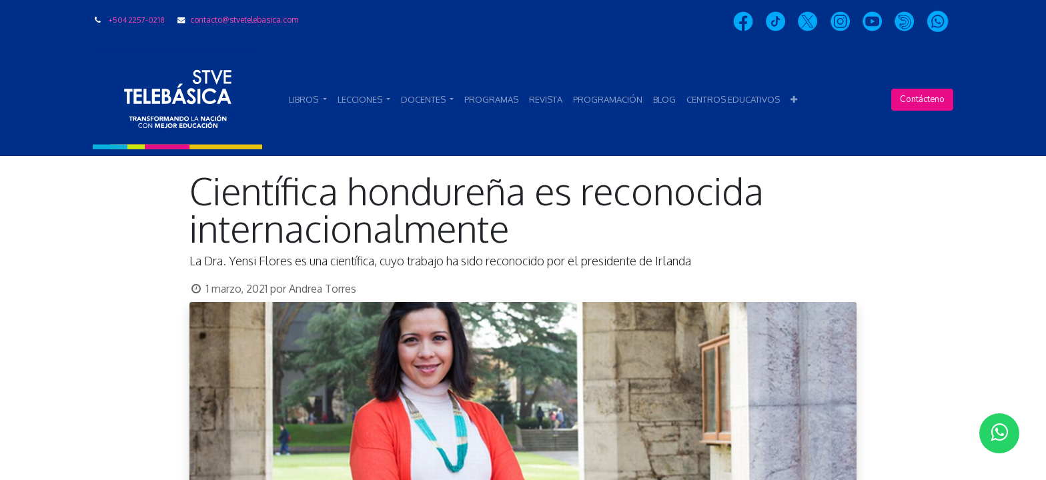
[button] (794, 100)
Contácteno (922, 99)
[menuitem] (491, 100)
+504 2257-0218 (136, 20)
